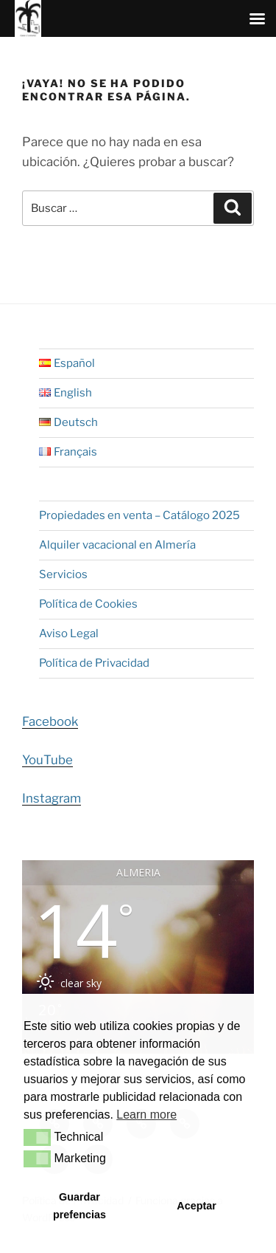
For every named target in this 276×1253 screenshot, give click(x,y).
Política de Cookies (88, 604)
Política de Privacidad (94, 663)
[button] (37, 1137)
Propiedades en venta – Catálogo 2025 (139, 515)
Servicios (63, 574)
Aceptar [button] (196, 1206)
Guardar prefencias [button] (79, 1206)
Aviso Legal (69, 633)
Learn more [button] (146, 1114)
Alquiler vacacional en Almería (117, 545)
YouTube (47, 759)
